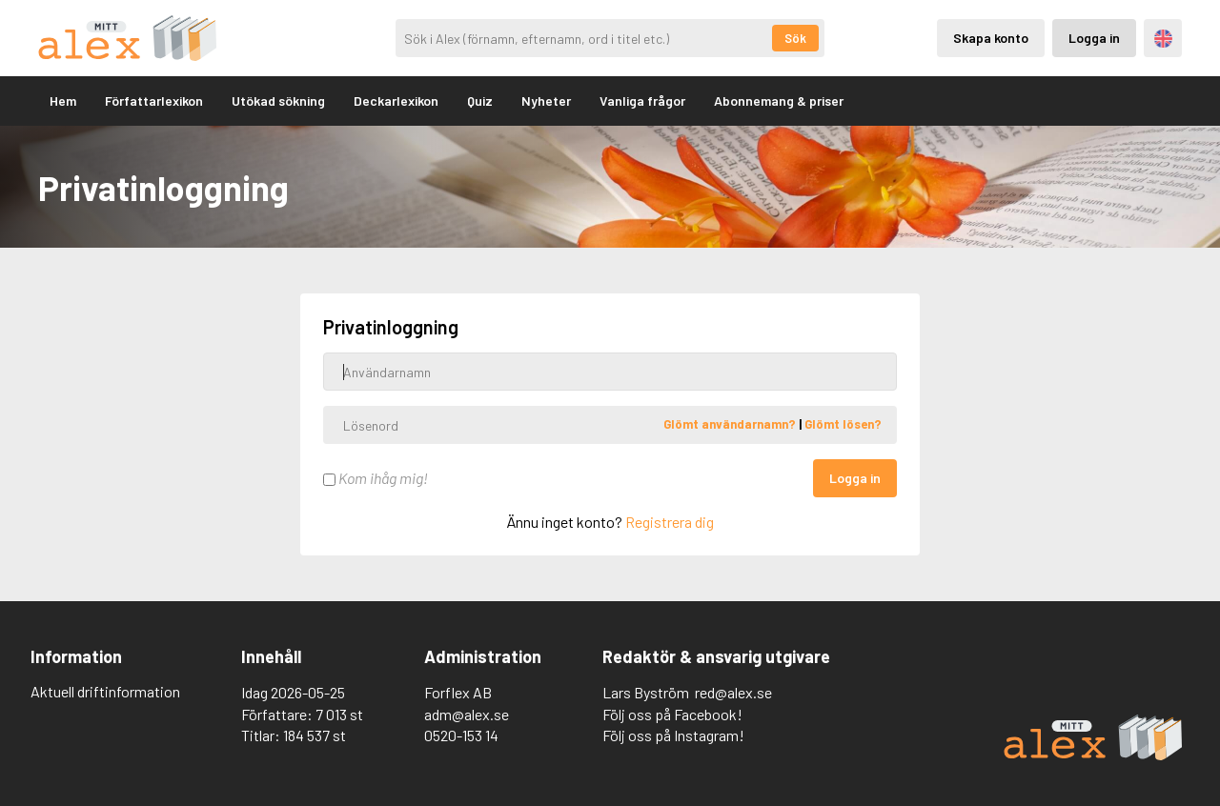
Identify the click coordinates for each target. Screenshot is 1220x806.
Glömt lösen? (843, 424)
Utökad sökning (278, 100)
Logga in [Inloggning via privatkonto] (1094, 38)
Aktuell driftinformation (105, 691)
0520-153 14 (461, 735)
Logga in (855, 478)
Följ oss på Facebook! (672, 714)
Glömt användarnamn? (731, 424)
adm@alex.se (466, 714)
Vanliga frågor (642, 100)
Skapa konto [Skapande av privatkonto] (990, 38)
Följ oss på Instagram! (673, 735)
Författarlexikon (154, 100)
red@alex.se (733, 692)
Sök (795, 38)
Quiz (480, 100)
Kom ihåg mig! (375, 478)
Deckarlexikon (396, 100)
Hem (63, 100)
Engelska (1163, 39)
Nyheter (546, 100)
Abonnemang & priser (779, 100)
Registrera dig (669, 522)
